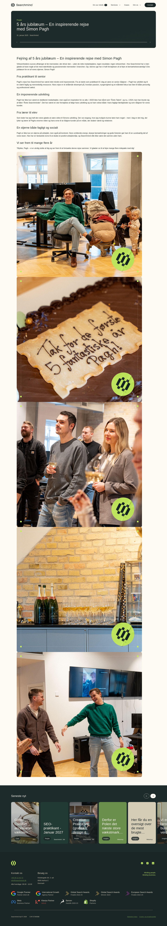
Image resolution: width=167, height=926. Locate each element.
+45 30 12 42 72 (17, 878)
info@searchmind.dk (18, 880)
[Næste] (153, 796)
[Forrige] (146, 796)
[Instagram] (147, 863)
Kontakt (150, 5)
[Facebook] (142, 863)
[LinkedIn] (153, 863)
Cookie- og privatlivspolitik (147, 917)
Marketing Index (132, 917)
